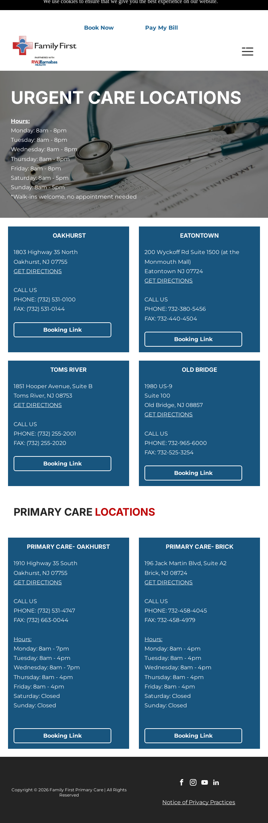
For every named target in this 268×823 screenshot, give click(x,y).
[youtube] (204, 766)
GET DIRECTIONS (38, 254)
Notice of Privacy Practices (198, 785)
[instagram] (193, 766)
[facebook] (181, 766)
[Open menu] (247, 34)
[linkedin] (216, 766)
